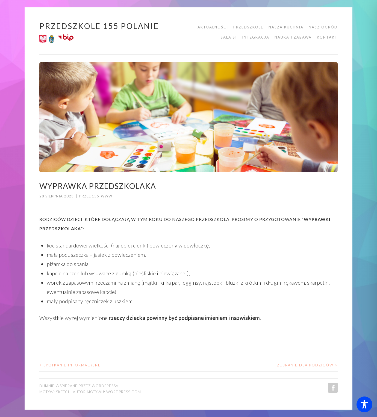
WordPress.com (123, 392)
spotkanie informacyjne (70, 365)
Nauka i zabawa (293, 37)
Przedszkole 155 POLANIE (99, 26)
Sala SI (229, 37)
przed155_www (95, 196)
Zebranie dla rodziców (307, 365)
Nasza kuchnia (286, 27)
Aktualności (213, 27)
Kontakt (327, 37)
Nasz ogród (323, 27)
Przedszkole (248, 27)
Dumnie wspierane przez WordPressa (78, 386)
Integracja (255, 37)
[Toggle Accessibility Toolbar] (364, 404)
